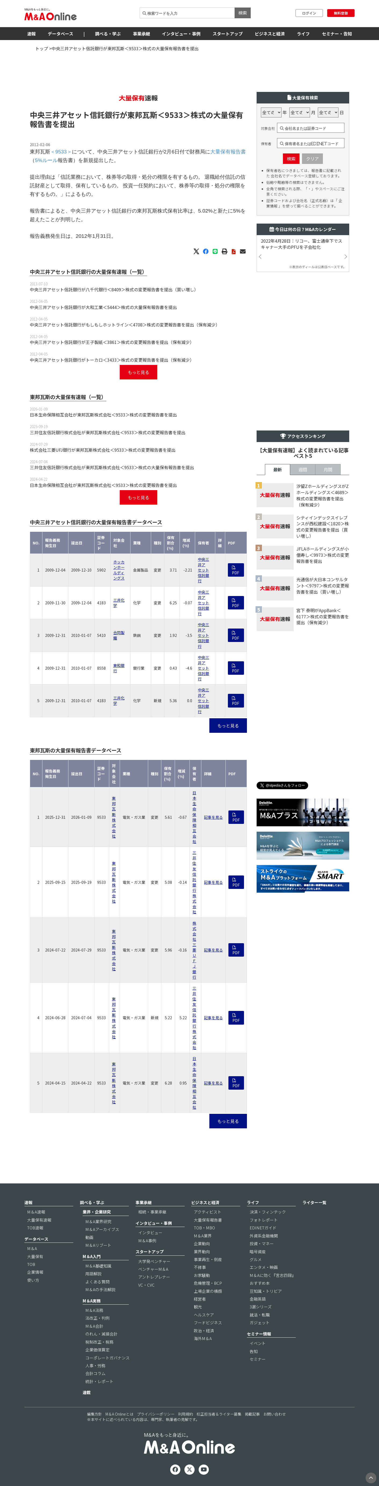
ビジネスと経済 (270, 33)
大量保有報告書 (228, 152)
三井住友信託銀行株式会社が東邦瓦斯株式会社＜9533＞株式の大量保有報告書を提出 (112, 467)
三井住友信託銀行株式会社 (194, 882)
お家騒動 (202, 1275)
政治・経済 (204, 1330)
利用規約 (185, 1414)
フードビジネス (208, 1322)
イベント (258, 1343)
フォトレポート (264, 1220)
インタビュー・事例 (181, 33)
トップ (41, 48)
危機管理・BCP (208, 1283)
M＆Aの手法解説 (100, 1289)
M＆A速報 (36, 1212)
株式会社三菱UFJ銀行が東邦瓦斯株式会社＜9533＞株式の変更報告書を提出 (103, 450)
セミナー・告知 (337, 33)
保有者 (266, 143)
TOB (31, 1264)
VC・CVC (146, 1285)
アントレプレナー (154, 1277)
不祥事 (200, 1267)
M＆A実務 (92, 1301)
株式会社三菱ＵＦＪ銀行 (194, 950)
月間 (328, 469)
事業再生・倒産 (208, 1259)
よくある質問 (97, 1281)
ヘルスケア (204, 1315)
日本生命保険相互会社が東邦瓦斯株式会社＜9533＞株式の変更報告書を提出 (103, 414)
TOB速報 (35, 1227)
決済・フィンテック (268, 1212)
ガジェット (260, 1322)
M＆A (32, 1248)
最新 (277, 469)
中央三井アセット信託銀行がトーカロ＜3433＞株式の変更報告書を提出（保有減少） (112, 360)
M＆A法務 (94, 1310)
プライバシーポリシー (155, 1414)
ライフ (303, 33)
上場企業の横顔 (208, 1291)
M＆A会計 (94, 1326)
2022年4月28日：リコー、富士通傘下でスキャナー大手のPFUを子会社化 (301, 244)
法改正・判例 (97, 1318)
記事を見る (213, 817)
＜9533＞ (174, 114)
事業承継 (141, 33)
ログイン (309, 13)
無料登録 (341, 13)
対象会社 (268, 128)
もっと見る (138, 372)
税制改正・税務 (99, 1342)
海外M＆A (203, 1338)
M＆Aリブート (98, 1245)
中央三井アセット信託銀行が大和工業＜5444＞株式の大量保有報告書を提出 (103, 307)
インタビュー (150, 1232)
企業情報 (35, 1272)
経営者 (200, 1299)
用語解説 (93, 1273)
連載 (87, 1392)
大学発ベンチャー (154, 1261)
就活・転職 (260, 1315)
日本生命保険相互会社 (194, 817)
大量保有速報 (39, 1220)
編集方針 (94, 1414)
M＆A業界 (203, 1236)
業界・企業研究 (97, 1212)
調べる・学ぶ (108, 33)
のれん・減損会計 (101, 1334)
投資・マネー (262, 1243)
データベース (60, 33)
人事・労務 (95, 1365)
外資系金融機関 (264, 1236)
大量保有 (35, 1256)
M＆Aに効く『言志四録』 (273, 1275)
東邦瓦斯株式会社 (114, 817)
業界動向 (202, 1251)
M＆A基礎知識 (98, 1266)
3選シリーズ (261, 1306)
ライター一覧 (314, 1202)
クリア (312, 158)
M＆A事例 (147, 1240)
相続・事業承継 (152, 1212)
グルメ (256, 1259)
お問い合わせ (274, 1414)
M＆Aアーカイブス (102, 1229)
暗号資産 (258, 1251)
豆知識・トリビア (266, 1291)
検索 (242, 12)
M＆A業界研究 (98, 1221)
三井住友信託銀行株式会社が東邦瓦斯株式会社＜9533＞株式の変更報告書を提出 (107, 432)
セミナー (258, 1359)
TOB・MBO (204, 1227)
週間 (302, 469)
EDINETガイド (263, 1227)
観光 (198, 1306)
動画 (89, 1237)
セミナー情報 (259, 1334)
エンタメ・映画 (264, 1267)
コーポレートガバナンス (107, 1358)
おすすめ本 (260, 1283)
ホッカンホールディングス (119, 570)
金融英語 (258, 1299)
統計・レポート (99, 1381)
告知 (254, 1351)
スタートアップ (228, 33)
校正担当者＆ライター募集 (218, 1414)
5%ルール (46, 160)
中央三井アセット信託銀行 (203, 570)
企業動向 (202, 1243)
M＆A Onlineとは (119, 1414)
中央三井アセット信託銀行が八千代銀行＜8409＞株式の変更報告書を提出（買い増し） (114, 289)
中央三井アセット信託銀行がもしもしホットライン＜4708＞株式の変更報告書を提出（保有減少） (125, 324)
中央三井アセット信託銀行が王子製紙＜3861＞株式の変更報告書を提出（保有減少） (112, 342)
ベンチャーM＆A (153, 1269)
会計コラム (95, 1373)
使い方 (33, 1280)
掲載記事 (252, 1414)
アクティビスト (207, 1212)
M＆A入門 (92, 1256)
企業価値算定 (97, 1349)
